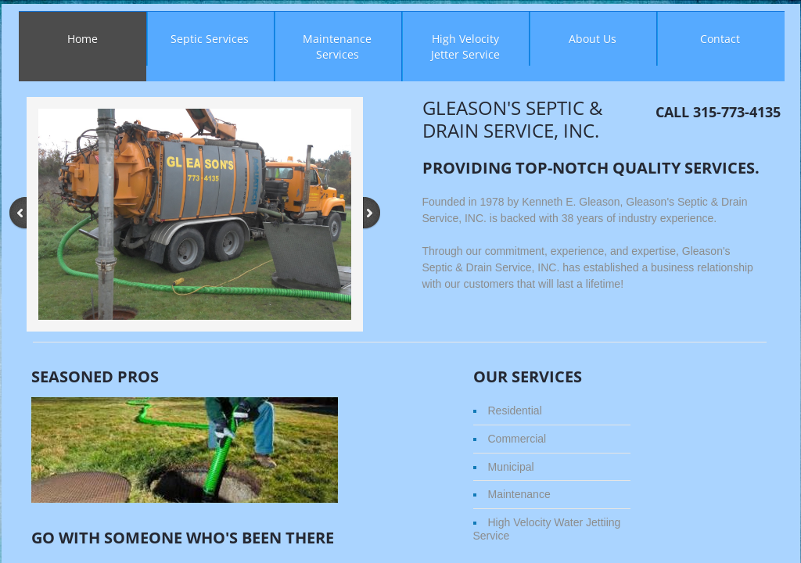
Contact (720, 38)
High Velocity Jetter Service (465, 46)
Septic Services (210, 38)
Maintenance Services (337, 46)
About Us (592, 38)
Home (82, 38)
